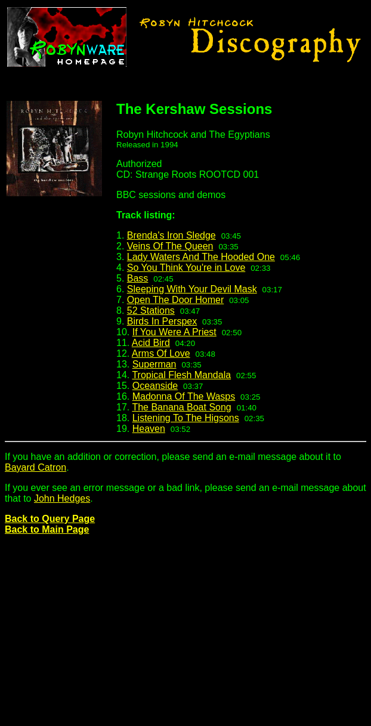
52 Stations (151, 310)
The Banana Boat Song (181, 407)
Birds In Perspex (162, 321)
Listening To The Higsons (185, 418)
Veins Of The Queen (170, 246)
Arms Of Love (161, 353)
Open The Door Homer (175, 300)
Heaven (148, 429)
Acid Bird (151, 343)
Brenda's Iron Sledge (171, 235)
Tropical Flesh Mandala (181, 375)
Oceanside (155, 386)
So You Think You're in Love (186, 267)
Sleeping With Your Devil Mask (192, 289)
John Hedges (62, 498)
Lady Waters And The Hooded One (201, 257)
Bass (138, 278)
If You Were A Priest (174, 332)
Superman (154, 364)
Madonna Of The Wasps (184, 396)
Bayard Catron (35, 467)
